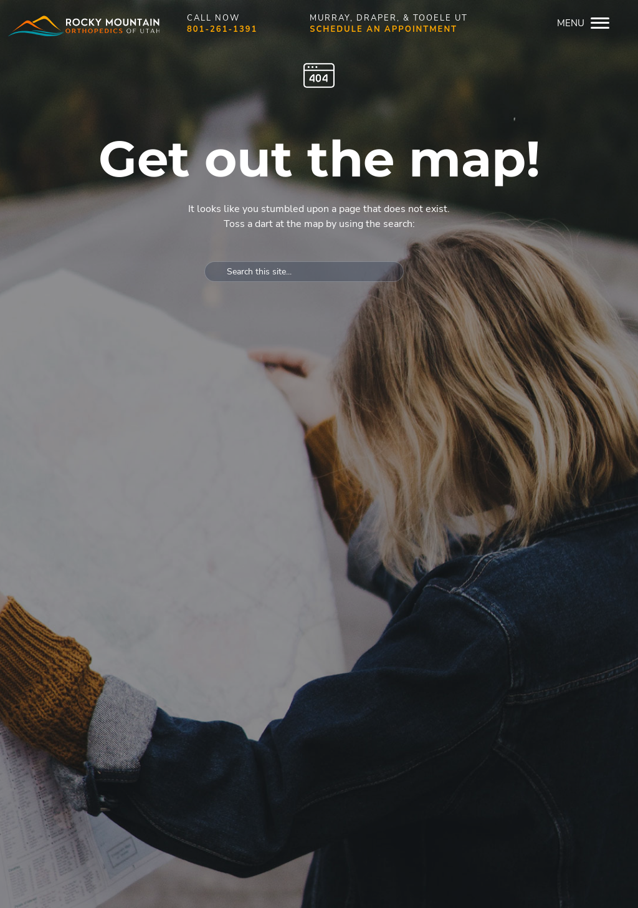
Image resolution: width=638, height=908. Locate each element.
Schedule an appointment (383, 29)
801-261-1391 (222, 29)
